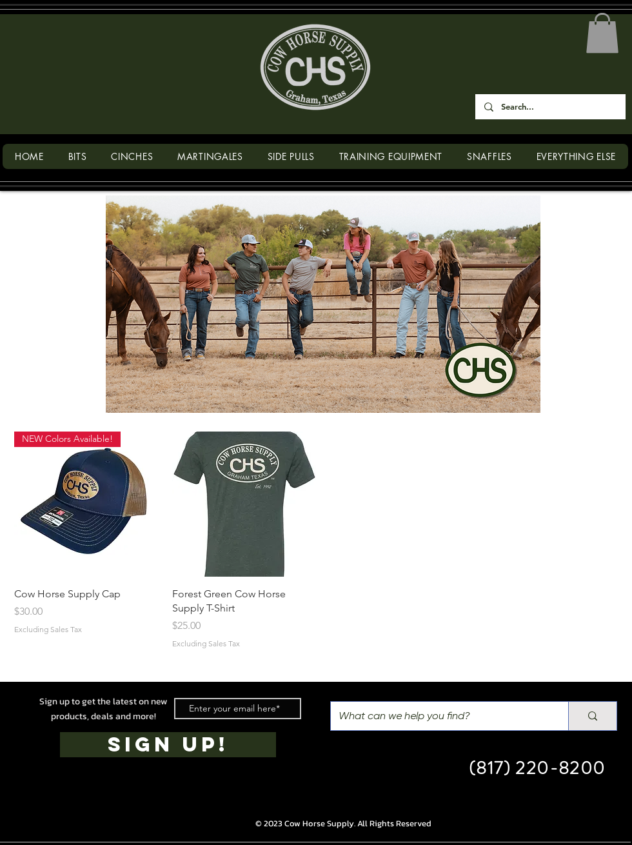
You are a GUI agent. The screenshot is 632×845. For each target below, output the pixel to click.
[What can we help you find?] (440, 716)
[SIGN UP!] (168, 744)
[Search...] (549, 106)
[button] (602, 33)
